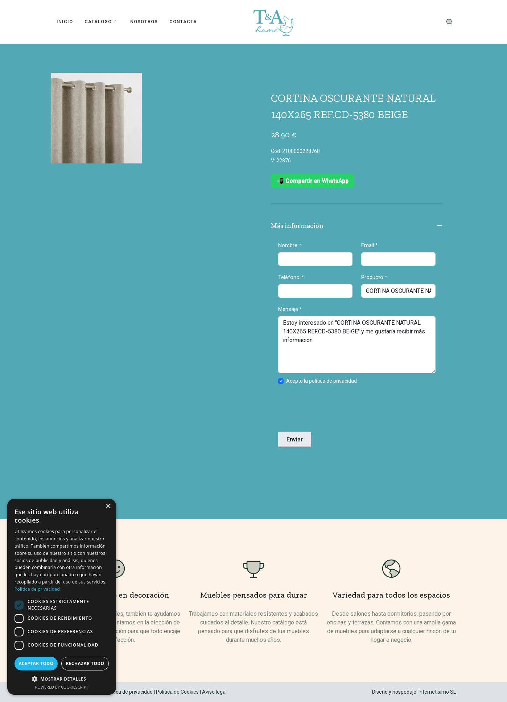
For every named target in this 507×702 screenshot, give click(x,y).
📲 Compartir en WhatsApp (313, 181)
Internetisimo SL (437, 692)
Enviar (295, 439)
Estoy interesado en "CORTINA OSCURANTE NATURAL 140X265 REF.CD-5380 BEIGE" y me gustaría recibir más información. (357, 344)
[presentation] (333, 410)
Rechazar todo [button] (85, 663)
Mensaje (290, 309)
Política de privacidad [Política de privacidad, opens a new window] (37, 589)
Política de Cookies (177, 692)
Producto (374, 277)
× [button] (108, 506)
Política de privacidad (128, 692)
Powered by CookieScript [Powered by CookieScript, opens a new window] (61, 687)
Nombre (289, 245)
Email (369, 245)
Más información (357, 226)
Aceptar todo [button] (35, 663)
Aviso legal (214, 692)
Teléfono (291, 277)
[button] (62, 678)
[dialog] (61, 597)
